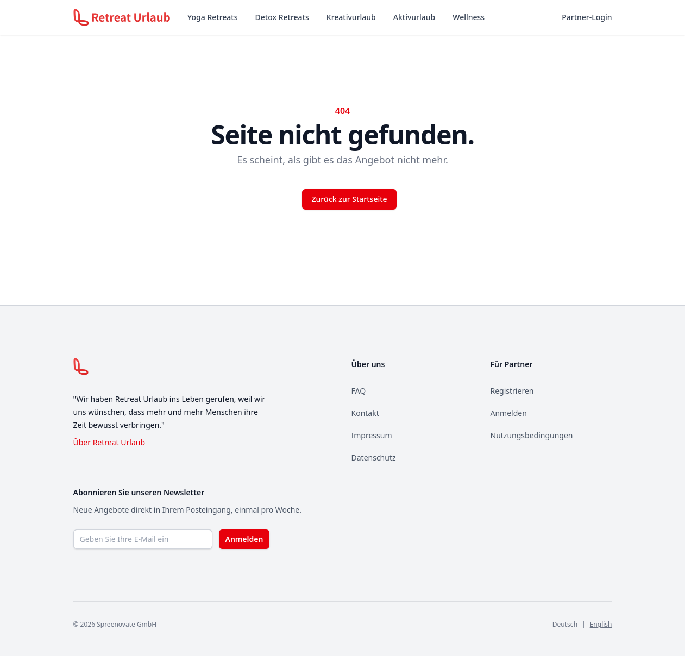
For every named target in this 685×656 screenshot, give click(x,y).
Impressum (371, 435)
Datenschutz (373, 457)
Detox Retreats (282, 17)
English (601, 624)
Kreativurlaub (351, 17)
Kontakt (365, 413)
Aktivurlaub (414, 17)
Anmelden (509, 413)
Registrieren (512, 391)
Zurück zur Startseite (349, 199)
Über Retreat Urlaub (109, 442)
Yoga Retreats (212, 17)
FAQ (358, 391)
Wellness (469, 17)
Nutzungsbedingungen (532, 435)
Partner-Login (587, 17)
